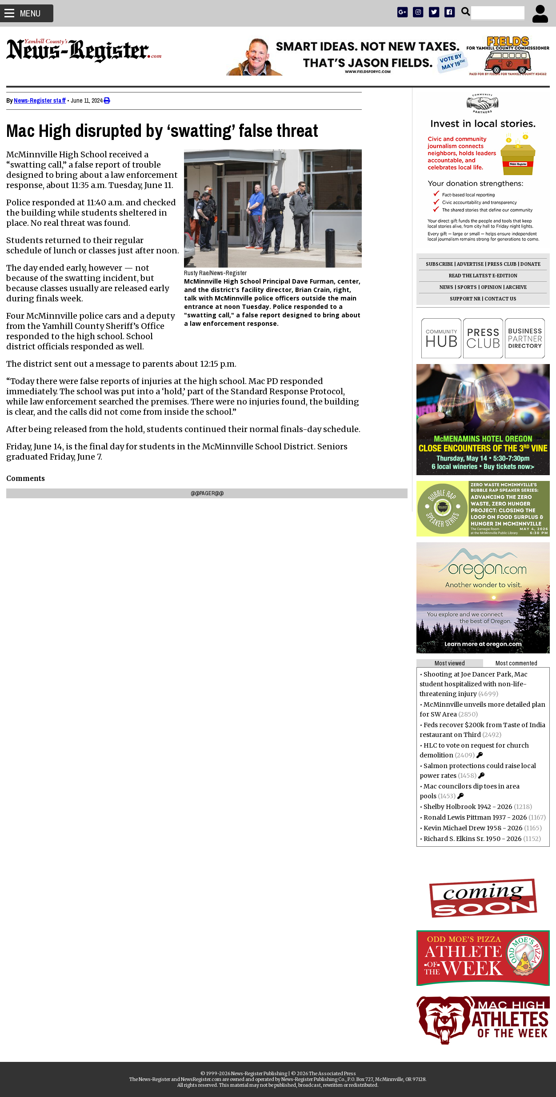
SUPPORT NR (462, 299)
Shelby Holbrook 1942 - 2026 (465, 807)
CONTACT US (498, 299)
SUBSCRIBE (436, 264)
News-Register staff (42, 100)
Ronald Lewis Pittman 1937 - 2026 (472, 817)
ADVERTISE (467, 264)
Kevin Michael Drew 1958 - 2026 (470, 828)
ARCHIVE (513, 287)
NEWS (444, 287)
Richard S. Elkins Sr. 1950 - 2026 (470, 839)
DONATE (528, 264)
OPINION (488, 287)
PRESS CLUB (499, 264)
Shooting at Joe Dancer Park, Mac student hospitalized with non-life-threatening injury (471, 684)
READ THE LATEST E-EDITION (480, 276)
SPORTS (464, 287)
